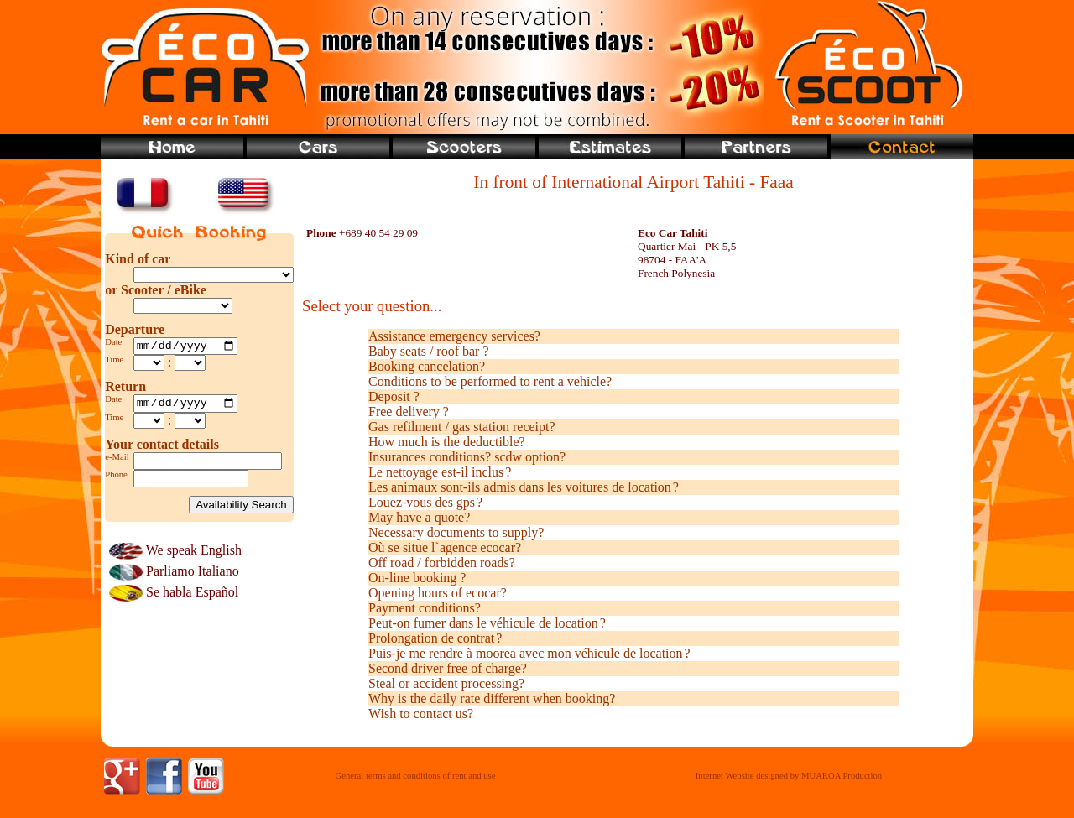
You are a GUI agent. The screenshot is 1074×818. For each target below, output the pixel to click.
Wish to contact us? (420, 713)
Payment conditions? (424, 608)
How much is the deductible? (446, 442)
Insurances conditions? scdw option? (467, 457)
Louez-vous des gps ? (425, 502)
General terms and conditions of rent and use (416, 775)
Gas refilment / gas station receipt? (461, 426)
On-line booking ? (417, 578)
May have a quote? (419, 517)
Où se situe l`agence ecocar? (444, 547)
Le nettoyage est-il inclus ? (439, 472)
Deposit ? (394, 396)
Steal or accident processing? (446, 683)
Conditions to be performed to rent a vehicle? (490, 381)
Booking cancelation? (426, 366)
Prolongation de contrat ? (435, 638)
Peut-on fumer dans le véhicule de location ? (487, 623)
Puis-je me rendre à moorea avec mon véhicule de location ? (529, 653)
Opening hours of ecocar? (437, 593)
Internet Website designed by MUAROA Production (789, 775)
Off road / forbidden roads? (441, 562)
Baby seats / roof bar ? (428, 351)
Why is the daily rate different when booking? (491, 698)
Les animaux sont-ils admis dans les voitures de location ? (523, 487)
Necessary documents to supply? (456, 532)
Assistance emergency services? (454, 336)
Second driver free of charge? (447, 668)
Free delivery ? (408, 411)
